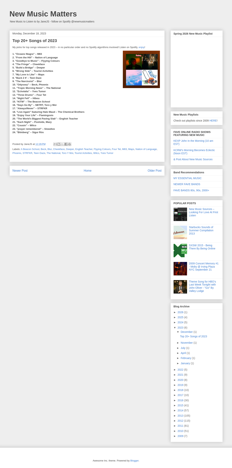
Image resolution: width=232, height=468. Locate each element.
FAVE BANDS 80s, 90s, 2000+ (191, 190)
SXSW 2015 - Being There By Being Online (202, 247)
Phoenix (17, 153)
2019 (181, 384)
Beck (43, 149)
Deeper (70, 149)
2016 (181, 400)
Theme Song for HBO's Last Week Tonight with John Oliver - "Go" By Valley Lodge (202, 286)
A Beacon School (30, 149)
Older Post (155, 170)
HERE (213, 120)
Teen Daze (39, 153)
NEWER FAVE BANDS (187, 184)
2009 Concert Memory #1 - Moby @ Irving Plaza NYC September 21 (204, 266)
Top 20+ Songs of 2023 (193, 336)
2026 (181, 312)
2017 (181, 395)
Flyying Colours (102, 149)
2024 (181, 322)
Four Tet (116, 149)
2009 (181, 436)
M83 (124, 149)
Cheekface (59, 149)
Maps (131, 149)
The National (53, 153)
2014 (181, 410)
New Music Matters (43, 14)
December (187, 331)
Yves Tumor (107, 153)
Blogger (134, 460)
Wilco (96, 153)
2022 (181, 369)
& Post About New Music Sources (193, 159)
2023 (181, 327)
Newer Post (20, 170)
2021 (181, 374)
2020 (181, 379)
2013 (181, 415)
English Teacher (84, 149)
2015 (181, 405)
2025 (181, 317)
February (186, 358)
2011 (181, 425)
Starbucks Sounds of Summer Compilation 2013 (201, 230)
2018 (181, 390)
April (184, 353)
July (183, 347)
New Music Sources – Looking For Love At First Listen (203, 212)
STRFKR (27, 153)
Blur (50, 149)
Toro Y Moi (67, 153)
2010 (181, 430)
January (186, 363)
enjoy (141, 47)
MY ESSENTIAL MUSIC (188, 178)
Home (88, 170)
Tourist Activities (83, 153)
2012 (181, 420)
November (187, 342)
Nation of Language (146, 149)
